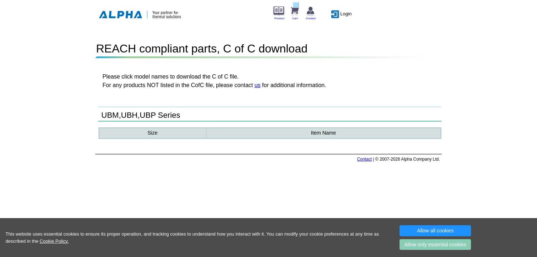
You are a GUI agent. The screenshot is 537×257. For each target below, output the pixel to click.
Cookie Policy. (54, 241)
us (258, 85)
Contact (364, 159)
